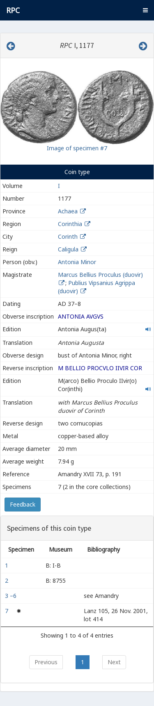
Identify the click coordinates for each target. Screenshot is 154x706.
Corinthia (70, 224)
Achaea (68, 211)
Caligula (68, 249)
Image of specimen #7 (77, 148)
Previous (45, 662)
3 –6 (11, 596)
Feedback (22, 504)
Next (114, 662)
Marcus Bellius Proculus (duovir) (100, 274)
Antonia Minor (77, 262)
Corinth (68, 236)
